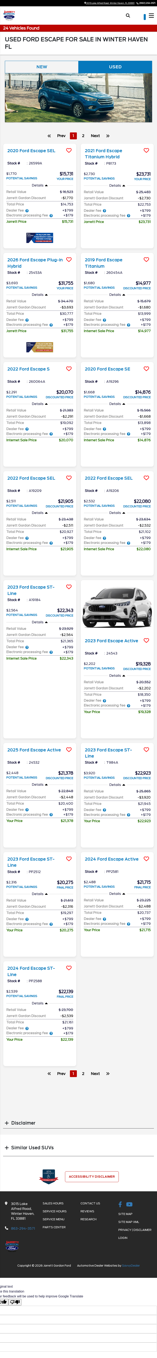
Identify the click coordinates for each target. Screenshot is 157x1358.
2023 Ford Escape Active (112, 640)
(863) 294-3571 (147, 3)
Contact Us (90, 1202)
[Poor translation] (14, 1301)
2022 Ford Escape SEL (32, 478)
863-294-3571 (23, 1228)
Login (122, 1237)
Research (88, 1218)
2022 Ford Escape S (29, 369)
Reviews (87, 1210)
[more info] (39, 144)
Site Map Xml (128, 1221)
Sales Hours (53, 1202)
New (41, 67)
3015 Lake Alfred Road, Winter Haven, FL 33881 (109, 3)
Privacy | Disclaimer (134, 1229)
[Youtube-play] (129, 1204)
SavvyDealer (131, 1265)
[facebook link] (120, 1204)
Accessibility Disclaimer (92, 1176)
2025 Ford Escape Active (35, 749)
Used (115, 67)
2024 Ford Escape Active (113, 859)
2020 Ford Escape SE (108, 369)
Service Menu (53, 1218)
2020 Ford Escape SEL (32, 151)
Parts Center (54, 1226)
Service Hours (55, 1210)
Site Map (125, 1213)
